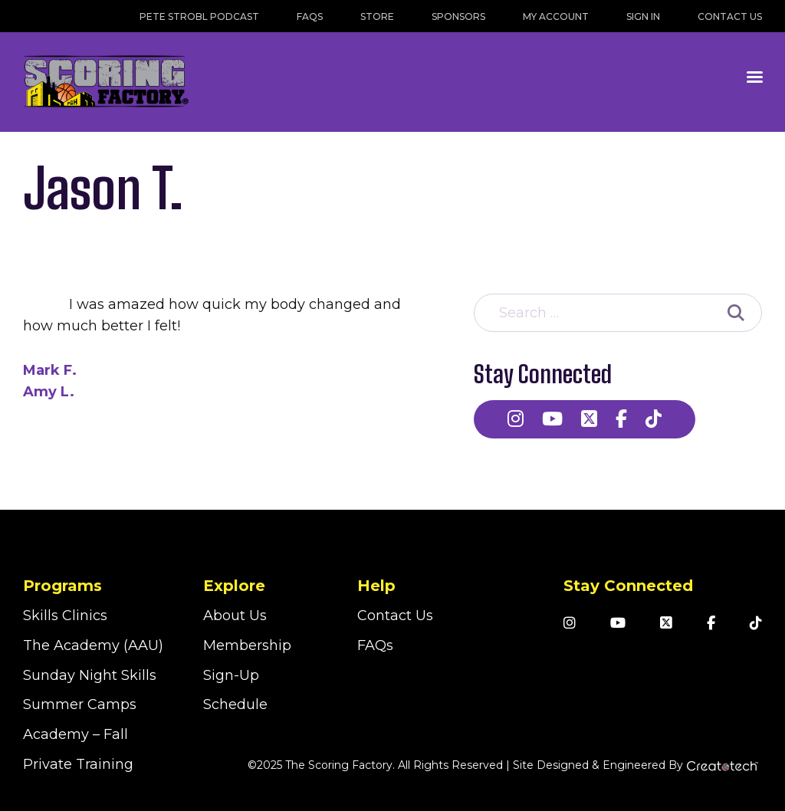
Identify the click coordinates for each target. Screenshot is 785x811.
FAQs (310, 16)
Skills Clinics (65, 615)
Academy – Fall (75, 734)
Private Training (78, 764)
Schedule (235, 704)
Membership (247, 645)
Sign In (643, 16)
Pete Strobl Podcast (199, 16)
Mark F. (50, 370)
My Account (556, 16)
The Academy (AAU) (93, 645)
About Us (235, 615)
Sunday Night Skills (89, 675)
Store (377, 16)
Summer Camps (79, 704)
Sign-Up (231, 675)
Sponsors (458, 16)
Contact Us (730, 16)
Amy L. (48, 391)
